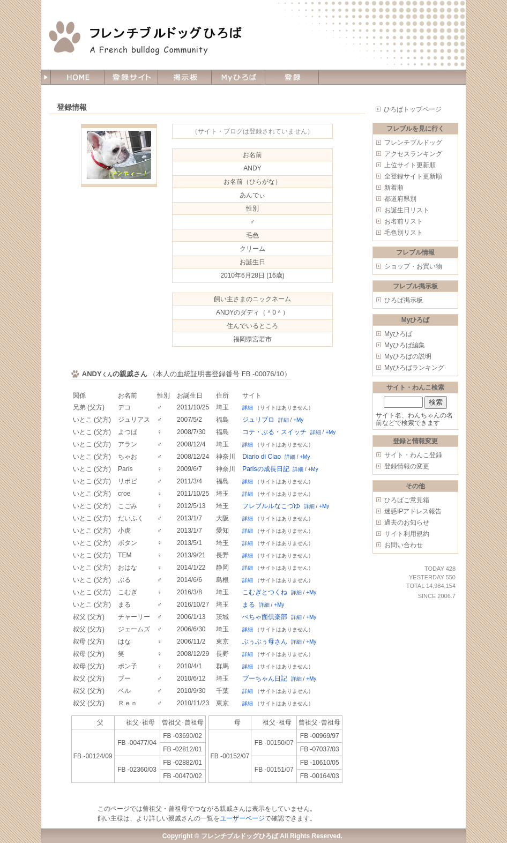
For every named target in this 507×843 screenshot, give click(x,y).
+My (298, 420)
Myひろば (398, 334)
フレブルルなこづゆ (271, 506)
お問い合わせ (403, 545)
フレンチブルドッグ (413, 142)
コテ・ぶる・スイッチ (274, 432)
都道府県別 (400, 199)
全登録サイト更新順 (413, 176)
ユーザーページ (242, 818)
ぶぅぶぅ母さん (264, 641)
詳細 (247, 408)
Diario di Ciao (261, 456)
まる (248, 604)
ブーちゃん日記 (264, 678)
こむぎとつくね (264, 592)
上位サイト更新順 (410, 165)
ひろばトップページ (413, 109)
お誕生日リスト (406, 210)
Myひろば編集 (404, 345)
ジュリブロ (258, 419)
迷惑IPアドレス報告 (413, 511)
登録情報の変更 (406, 466)
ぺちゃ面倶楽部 (264, 617)
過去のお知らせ (406, 522)
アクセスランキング (413, 154)
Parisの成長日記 (265, 469)
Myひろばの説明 (407, 356)
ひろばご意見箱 (406, 500)
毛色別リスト (403, 232)
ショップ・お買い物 (413, 266)
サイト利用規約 (406, 534)
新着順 (394, 187)
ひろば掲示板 (403, 300)
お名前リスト (403, 221)
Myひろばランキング (414, 367)
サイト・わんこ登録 (413, 455)
